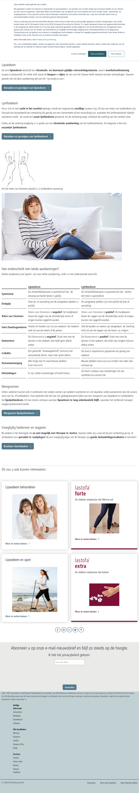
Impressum (91, 783)
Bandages (17, 715)
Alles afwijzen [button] (116, 54)
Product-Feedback (16, 770)
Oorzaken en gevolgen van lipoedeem (25, 87)
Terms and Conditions (108, 783)
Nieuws (16, 765)
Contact (16, 758)
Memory (16, 733)
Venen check (17, 761)
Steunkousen (17, 719)
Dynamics (16, 737)
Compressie (17, 712)
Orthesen (16, 723)
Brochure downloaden (16, 446)
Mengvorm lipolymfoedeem (19, 413)
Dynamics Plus (18, 744)
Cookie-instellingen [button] (78, 54)
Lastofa (15, 740)
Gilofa (15, 748)
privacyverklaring (49, 40)
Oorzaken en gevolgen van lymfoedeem (26, 136)
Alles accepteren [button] (97, 54)
